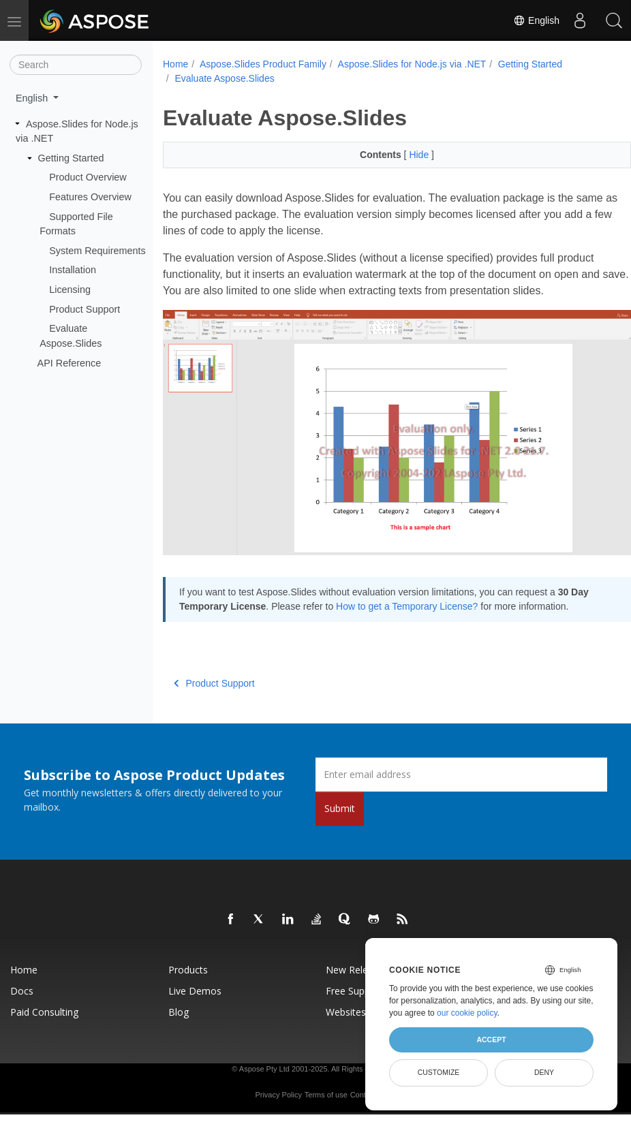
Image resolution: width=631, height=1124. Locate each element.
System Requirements (97, 250)
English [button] (33, 98)
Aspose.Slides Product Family (263, 64)
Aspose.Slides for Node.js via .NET (412, 64)
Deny (544, 1072)
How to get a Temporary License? (427, 589)
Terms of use (326, 1092)
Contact (363, 1092)
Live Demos (194, 988)
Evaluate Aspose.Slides (224, 78)
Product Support (84, 309)
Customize (439, 1072)
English (536, 20)
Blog (178, 1009)
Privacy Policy (278, 1092)
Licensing (70, 289)
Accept (491, 1039)
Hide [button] (404, 154)
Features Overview (90, 196)
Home (175, 64)
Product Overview (88, 177)
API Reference (69, 362)
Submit (339, 805)
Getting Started (71, 158)
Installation (72, 269)
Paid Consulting (44, 1009)
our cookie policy (467, 1013)
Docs (21, 988)
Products (188, 967)
